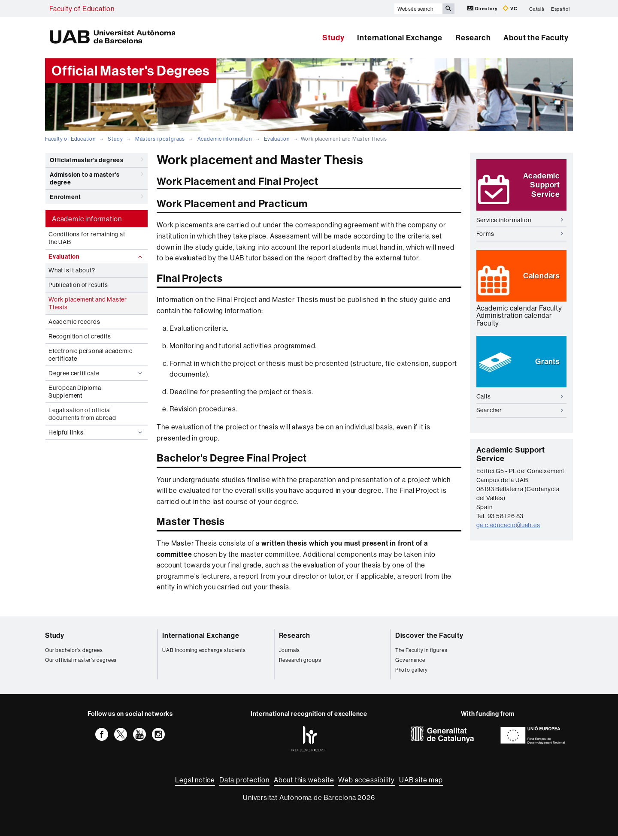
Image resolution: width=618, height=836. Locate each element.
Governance (410, 660)
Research (473, 37)
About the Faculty (536, 37)
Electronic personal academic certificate (90, 354)
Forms (519, 234)
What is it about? (71, 270)
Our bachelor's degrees (74, 650)
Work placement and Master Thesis (87, 303)
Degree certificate (96, 373)
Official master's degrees (96, 159)
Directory (482, 8)
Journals (289, 650)
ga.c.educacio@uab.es (508, 525)
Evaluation (277, 139)
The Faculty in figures (421, 650)
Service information (519, 220)
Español (560, 9)
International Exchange (399, 37)
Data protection (244, 780)
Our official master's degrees (81, 660)
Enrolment (96, 196)
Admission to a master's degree (96, 177)
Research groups (300, 660)
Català (537, 9)
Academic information (224, 139)
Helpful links (96, 432)
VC (510, 8)
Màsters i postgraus (160, 139)
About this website (304, 780)
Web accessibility (366, 780)
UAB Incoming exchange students (204, 650)
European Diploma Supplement (74, 391)
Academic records (74, 322)
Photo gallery (411, 670)
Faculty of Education (82, 8)
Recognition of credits (79, 336)
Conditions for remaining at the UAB (86, 238)
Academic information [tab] (87, 218)
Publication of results (78, 285)
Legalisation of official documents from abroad (82, 414)
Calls (519, 396)
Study (333, 37)
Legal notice (195, 780)
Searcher (519, 410)
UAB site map (421, 780)
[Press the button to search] (448, 8)
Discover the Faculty (429, 635)
